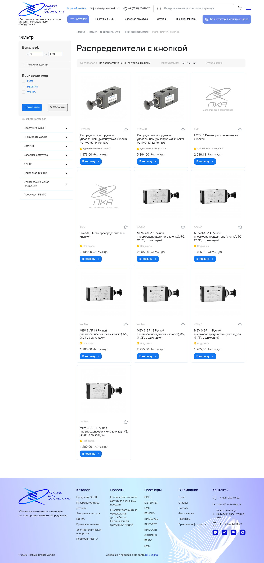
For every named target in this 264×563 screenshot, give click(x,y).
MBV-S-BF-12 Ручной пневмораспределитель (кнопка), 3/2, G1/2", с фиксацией (158, 336)
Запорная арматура (36, 155)
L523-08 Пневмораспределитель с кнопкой (102, 236)
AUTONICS (151, 535)
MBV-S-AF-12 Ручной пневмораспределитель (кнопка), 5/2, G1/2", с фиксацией (158, 238)
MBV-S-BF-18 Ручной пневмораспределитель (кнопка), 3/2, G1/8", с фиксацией (101, 434)
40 (188, 63)
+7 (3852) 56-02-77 (136, 9)
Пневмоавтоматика (35, 137)
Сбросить (57, 107)
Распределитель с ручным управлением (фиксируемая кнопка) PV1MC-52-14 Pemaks (103, 140)
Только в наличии (37, 65)
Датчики (29, 146)
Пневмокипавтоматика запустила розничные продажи (124, 501)
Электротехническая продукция (36, 184)
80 (194, 63)
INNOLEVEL (151, 519)
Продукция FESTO (35, 195)
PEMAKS (32, 87)
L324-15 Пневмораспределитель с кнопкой (216, 138)
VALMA (31, 92)
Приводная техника (35, 173)
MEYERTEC (151, 503)
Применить (32, 107)
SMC (147, 546)
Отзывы (183, 503)
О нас (181, 498)
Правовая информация (192, 524)
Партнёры (184, 519)
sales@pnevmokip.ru (104, 9)
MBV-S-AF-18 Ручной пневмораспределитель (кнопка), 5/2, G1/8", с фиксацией (101, 336)
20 (183, 63)
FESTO (148, 541)
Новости (183, 508)
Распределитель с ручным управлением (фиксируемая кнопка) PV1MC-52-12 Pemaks (160, 140)
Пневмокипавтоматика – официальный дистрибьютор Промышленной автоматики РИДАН (125, 517)
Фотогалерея (186, 514)
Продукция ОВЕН (34, 128)
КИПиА (28, 164)
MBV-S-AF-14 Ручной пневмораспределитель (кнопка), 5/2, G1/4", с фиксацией (215, 238)
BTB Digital (151, 555)
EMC (30, 81)
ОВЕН (147, 498)
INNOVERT (150, 524)
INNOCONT (151, 530)
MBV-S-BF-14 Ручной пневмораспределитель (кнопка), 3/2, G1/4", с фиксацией (215, 336)
